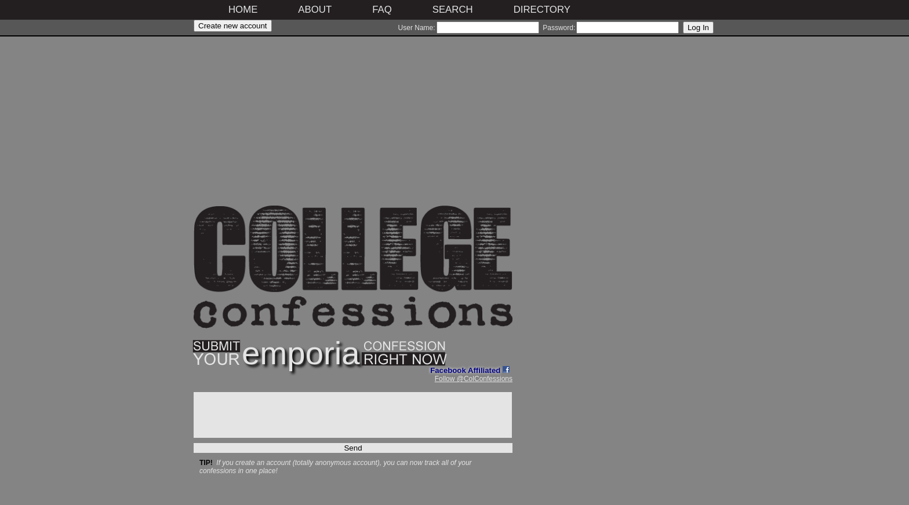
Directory (542, 9)
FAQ (382, 9)
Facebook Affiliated (470, 370)
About (315, 9)
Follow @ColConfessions (473, 379)
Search (452, 9)
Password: (559, 28)
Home (242, 9)
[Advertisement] (353, 124)
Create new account (232, 25)
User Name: (416, 28)
